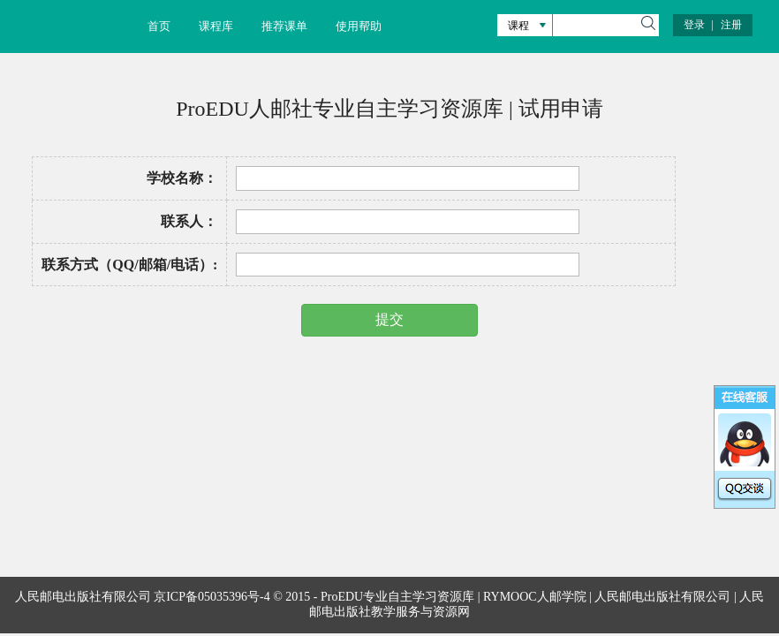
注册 (731, 25)
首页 (158, 26)
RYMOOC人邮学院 (534, 596)
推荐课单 (284, 26)
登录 (694, 25)
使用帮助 (359, 26)
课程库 (216, 26)
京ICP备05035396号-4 (211, 596)
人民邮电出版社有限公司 (662, 596)
